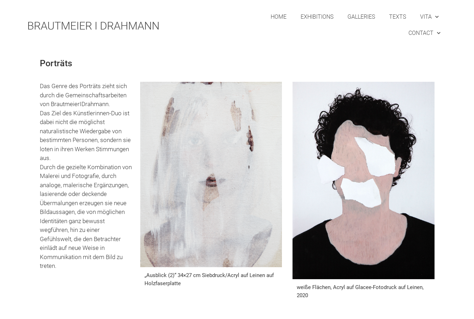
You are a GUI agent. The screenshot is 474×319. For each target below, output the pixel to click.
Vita (429, 16)
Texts (397, 16)
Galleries (361, 16)
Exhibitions (317, 16)
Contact (424, 32)
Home (279, 16)
